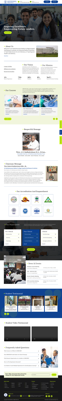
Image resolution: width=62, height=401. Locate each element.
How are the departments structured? (16, 355)
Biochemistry (12, 234)
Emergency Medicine (49, 241)
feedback (60, 132)
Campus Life (32, 4)
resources (36, 4)
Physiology (12, 241)
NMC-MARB (47, 4)
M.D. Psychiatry (44, 384)
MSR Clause (51, 4)
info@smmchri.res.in (35, 2)
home (3, 4)
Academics (9, 4)
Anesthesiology (49, 234)
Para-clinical (52, 384)
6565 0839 (27, 2)
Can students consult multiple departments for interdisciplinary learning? (21, 357)
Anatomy (12, 237)
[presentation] (5, 319)
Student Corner (19, 4)
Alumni (39, 4)
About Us (5, 4)
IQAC (42, 4)
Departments (14, 4)
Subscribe (54, 374)
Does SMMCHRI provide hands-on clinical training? (18, 350)
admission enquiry (60, 140)
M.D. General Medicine (35, 384)
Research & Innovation (25, 4)
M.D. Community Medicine (45, 387)
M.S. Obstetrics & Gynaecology (34, 386)
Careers (55, 4)
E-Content (52, 387)
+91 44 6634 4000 (23, 2)
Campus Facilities (8, 71)
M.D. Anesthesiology (35, 388)
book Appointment (31, 249)
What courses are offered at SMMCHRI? (16, 348)
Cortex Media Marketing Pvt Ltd (53, 399)
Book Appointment (60, 124)
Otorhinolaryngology (49, 237)
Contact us (58, 4)
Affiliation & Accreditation (10, 73)
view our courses (8, 32)
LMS (44, 4)
